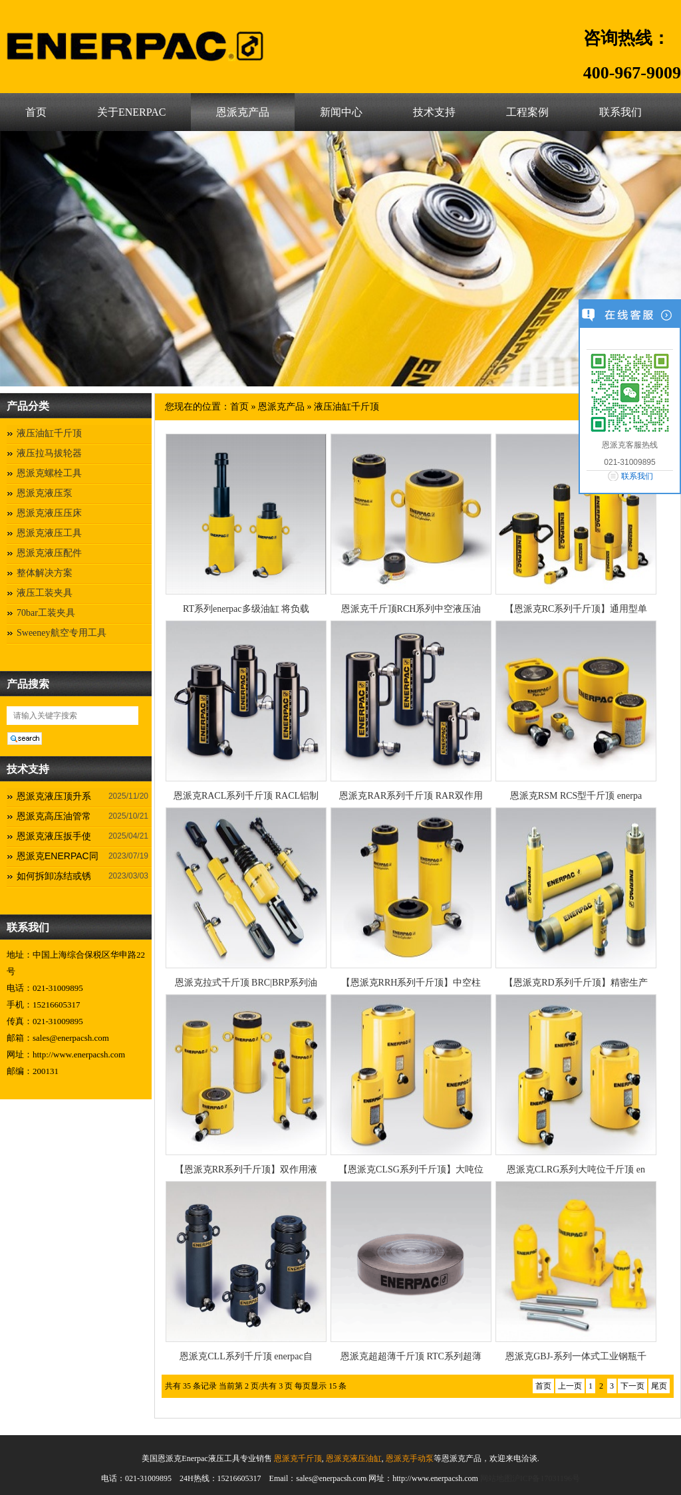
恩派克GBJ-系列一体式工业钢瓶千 (575, 1356)
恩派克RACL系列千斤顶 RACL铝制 (246, 796)
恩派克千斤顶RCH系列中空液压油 (411, 609)
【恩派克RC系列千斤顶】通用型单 (576, 609)
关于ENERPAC (131, 112)
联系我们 (620, 112)
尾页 (659, 1386)
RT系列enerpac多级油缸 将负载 (246, 609)
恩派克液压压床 (49, 513)
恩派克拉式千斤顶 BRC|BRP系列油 (246, 983)
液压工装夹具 (44, 593)
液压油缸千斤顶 (49, 433)
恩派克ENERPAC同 (57, 856)
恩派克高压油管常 (54, 816)
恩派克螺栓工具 (49, 473)
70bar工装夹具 (46, 613)
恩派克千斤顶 (297, 1458)
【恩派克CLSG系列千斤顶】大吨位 (411, 1169)
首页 (36, 112)
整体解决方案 (44, 573)
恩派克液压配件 (49, 553)
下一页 (632, 1386)
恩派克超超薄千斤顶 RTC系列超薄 (410, 1356)
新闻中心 (341, 112)
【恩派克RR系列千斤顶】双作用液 (246, 1169)
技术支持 (434, 112)
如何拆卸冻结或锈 (54, 876)
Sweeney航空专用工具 (61, 633)
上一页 (570, 1386)
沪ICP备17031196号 (546, 1478)
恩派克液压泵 (44, 493)
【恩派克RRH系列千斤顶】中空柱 (411, 983)
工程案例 (527, 112)
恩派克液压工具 (49, 533)
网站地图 (496, 1478)
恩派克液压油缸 (353, 1458)
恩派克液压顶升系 (54, 796)
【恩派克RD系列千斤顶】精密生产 (575, 983)
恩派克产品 (242, 112)
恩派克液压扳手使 (54, 836)
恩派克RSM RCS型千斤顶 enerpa (576, 796)
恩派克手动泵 (409, 1458)
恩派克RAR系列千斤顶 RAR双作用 (410, 796)
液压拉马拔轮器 (49, 453)
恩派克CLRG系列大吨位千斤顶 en (576, 1169)
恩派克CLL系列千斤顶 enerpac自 (246, 1356)
